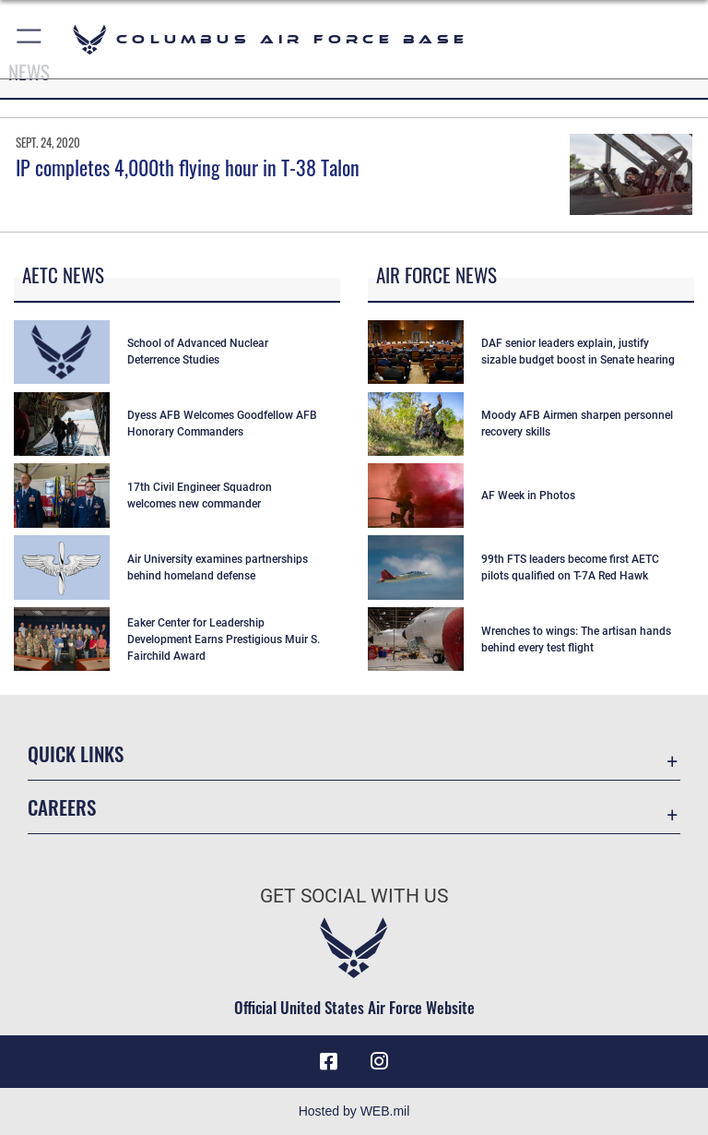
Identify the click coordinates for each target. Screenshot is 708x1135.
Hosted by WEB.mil (354, 1111)
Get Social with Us (354, 896)
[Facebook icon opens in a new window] (328, 1061)
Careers (62, 807)
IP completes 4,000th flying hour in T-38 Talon (188, 167)
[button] (30, 39)
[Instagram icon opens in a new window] (380, 1061)
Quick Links (76, 753)
